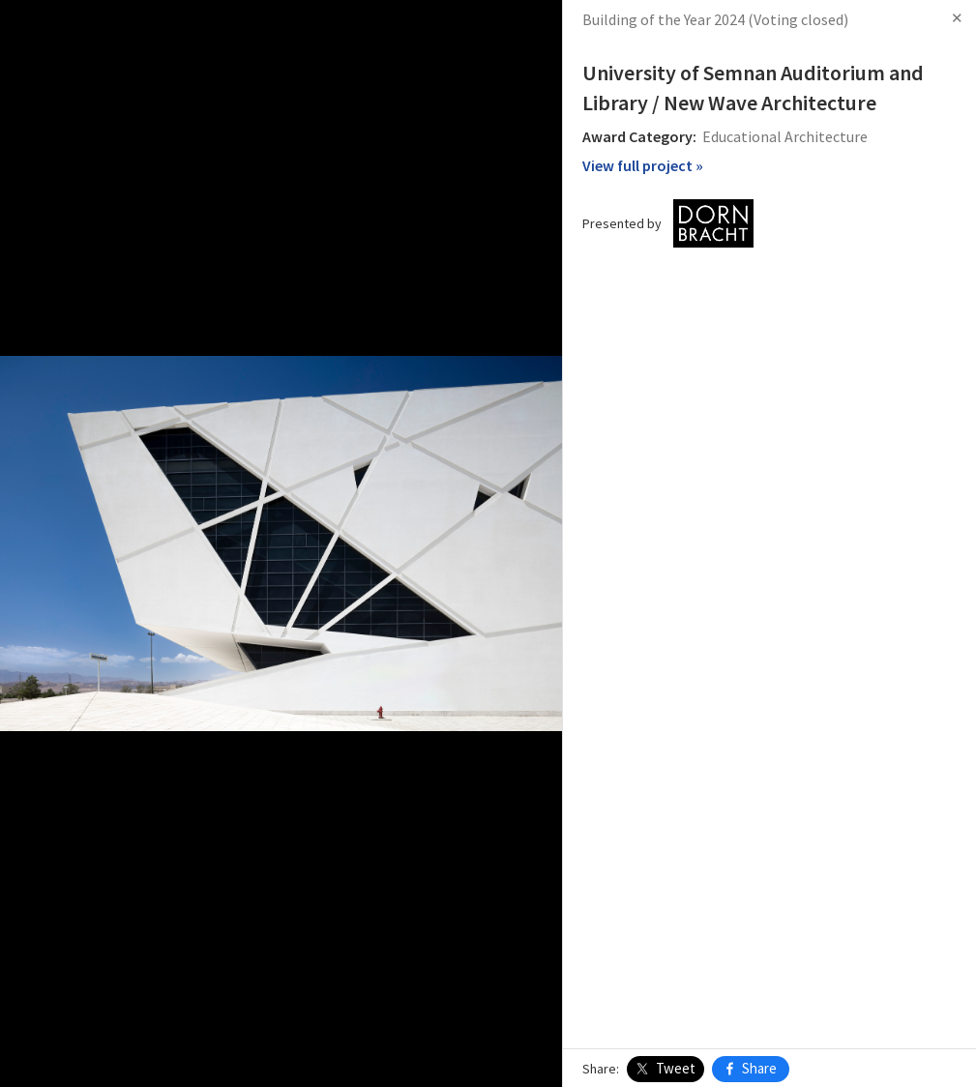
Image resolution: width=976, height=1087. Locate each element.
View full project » (642, 165)
